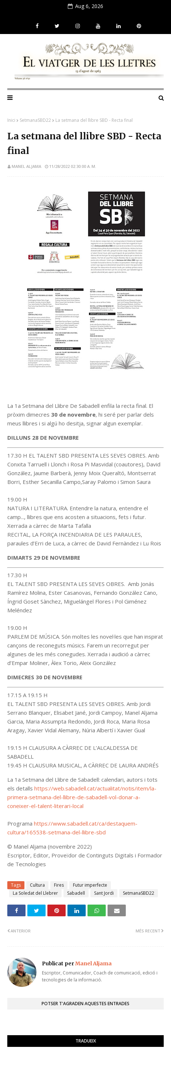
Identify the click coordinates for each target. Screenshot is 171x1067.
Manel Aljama (26, 166)
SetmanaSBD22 (35, 120)
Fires (59, 885)
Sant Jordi (104, 893)
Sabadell (76, 893)
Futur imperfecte (90, 885)
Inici (11, 120)
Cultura (37, 885)
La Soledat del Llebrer (35, 893)
